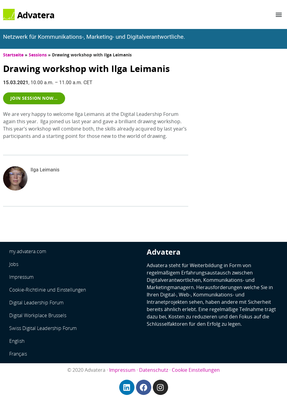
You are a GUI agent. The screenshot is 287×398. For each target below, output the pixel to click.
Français (18, 353)
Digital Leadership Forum (36, 302)
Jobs (13, 264)
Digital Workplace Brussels (37, 315)
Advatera (36, 15)
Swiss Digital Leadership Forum (43, 328)
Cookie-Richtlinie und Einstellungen (47, 289)
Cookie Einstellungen (196, 370)
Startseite (13, 55)
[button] (279, 14)
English (16, 341)
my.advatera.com (27, 251)
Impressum (21, 277)
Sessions (38, 55)
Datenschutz (153, 370)
